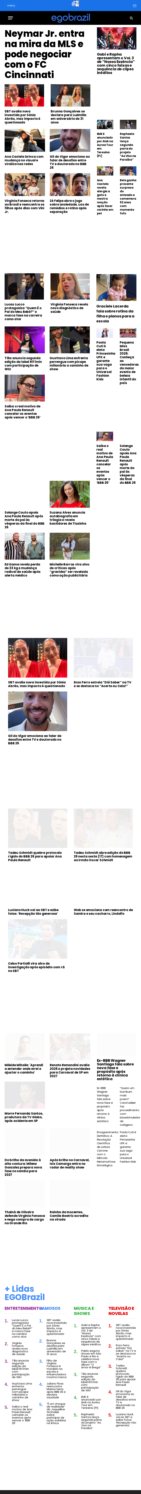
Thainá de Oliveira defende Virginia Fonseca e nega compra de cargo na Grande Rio (25, 1217)
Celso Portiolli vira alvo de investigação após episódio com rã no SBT (36, 967)
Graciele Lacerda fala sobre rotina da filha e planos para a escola (115, 314)
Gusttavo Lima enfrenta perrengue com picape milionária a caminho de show (69, 363)
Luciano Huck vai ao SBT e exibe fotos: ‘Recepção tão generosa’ (33, 911)
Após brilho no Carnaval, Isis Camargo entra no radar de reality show (69, 1163)
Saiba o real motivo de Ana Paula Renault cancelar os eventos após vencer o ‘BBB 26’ (23, 411)
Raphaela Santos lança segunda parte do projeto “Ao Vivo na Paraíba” (128, 147)
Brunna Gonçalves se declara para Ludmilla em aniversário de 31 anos (68, 116)
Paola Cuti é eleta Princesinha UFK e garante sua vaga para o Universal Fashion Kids (104, 361)
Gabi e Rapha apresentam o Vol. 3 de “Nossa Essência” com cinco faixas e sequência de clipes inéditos (116, 63)
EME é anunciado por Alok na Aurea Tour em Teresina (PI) (105, 145)
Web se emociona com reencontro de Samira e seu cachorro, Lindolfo (103, 911)
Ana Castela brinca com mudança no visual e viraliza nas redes (24, 160)
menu (11, 5)
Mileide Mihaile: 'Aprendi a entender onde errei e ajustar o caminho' (24, 1068)
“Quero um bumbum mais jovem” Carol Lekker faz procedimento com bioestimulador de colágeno (128, 1106)
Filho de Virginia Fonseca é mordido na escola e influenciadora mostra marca (56, 1368)
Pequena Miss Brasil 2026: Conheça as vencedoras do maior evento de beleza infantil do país (128, 363)
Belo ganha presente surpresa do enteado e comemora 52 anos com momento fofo (128, 196)
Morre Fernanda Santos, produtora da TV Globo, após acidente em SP (24, 1117)
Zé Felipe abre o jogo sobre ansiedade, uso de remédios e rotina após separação (69, 206)
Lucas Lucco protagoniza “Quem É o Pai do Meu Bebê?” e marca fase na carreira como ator (23, 312)
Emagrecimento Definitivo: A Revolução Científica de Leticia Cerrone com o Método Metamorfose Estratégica (105, 1148)
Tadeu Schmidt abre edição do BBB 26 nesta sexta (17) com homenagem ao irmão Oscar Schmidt (103, 856)
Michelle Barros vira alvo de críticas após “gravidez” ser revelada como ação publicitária (69, 570)
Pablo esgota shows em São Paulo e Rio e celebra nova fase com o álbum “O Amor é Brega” (91, 1359)
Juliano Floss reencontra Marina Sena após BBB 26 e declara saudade (56, 1390)
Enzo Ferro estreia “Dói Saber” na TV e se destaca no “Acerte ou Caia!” (102, 684)
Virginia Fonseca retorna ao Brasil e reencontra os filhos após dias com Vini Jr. (24, 206)
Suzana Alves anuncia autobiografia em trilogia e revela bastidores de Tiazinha (68, 518)
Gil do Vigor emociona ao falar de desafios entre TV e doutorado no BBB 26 (70, 162)
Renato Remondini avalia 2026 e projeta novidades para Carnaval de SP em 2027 (70, 1070)
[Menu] (10, 18)
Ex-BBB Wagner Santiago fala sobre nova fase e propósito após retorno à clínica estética (115, 1070)
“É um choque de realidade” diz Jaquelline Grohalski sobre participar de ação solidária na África (56, 1413)
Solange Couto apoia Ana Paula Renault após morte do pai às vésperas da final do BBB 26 (24, 520)
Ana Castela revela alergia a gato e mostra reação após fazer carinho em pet (105, 196)
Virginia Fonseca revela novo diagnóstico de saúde (69, 308)
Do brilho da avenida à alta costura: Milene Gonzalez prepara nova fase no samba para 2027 (23, 1167)
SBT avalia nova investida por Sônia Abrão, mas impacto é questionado (22, 116)
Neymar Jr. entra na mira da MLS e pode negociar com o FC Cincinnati (44, 54)
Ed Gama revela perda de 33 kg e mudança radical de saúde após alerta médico (23, 570)
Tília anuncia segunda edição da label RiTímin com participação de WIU (23, 363)
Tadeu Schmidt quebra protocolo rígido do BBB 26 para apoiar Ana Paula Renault (35, 856)
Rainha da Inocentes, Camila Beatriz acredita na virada (69, 1215)
